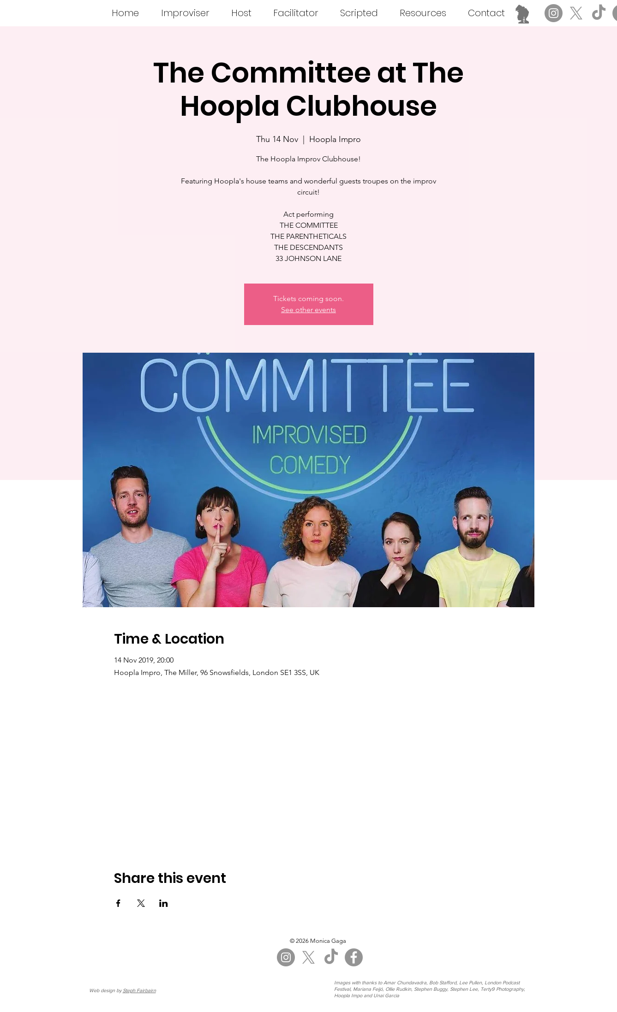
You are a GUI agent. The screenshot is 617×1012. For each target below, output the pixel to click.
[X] (576, 13)
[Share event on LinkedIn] (163, 903)
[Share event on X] (141, 903)
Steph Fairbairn (139, 990)
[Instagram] (554, 13)
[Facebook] (354, 957)
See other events (308, 309)
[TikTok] (599, 13)
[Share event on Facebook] (118, 903)
